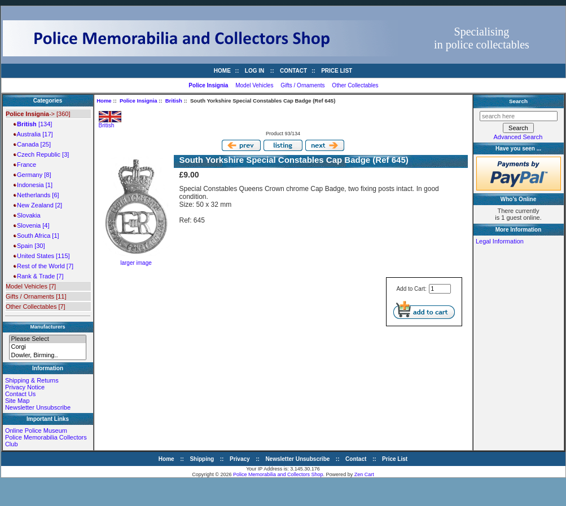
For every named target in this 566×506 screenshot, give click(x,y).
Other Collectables (355, 85)
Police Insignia (138, 100)
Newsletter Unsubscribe (38, 407)
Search (518, 101)
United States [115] (42, 255)
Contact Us (20, 393)
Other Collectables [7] (35, 306)
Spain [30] (29, 245)
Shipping (202, 459)
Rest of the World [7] (43, 266)
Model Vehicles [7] (31, 286)
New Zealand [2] (38, 205)
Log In (254, 71)
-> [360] (38, 113)
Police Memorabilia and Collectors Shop (278, 474)
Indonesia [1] (33, 184)
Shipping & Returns (32, 380)
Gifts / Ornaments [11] (36, 296)
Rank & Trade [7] (39, 276)
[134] (33, 124)
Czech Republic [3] (41, 154)
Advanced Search (518, 137)
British (173, 100)
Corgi (47, 347)
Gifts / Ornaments (302, 85)
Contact (293, 71)
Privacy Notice (25, 387)
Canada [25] (32, 144)
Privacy (240, 459)
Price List (336, 71)
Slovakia (27, 215)
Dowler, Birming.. (47, 355)
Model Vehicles (254, 85)
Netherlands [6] (36, 195)
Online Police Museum (36, 430)
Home (222, 71)
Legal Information (500, 241)
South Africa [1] (36, 235)
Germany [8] (32, 174)
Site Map (17, 400)
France (25, 164)
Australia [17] (33, 134)
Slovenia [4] (32, 225)
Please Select (47, 339)
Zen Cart (364, 474)
